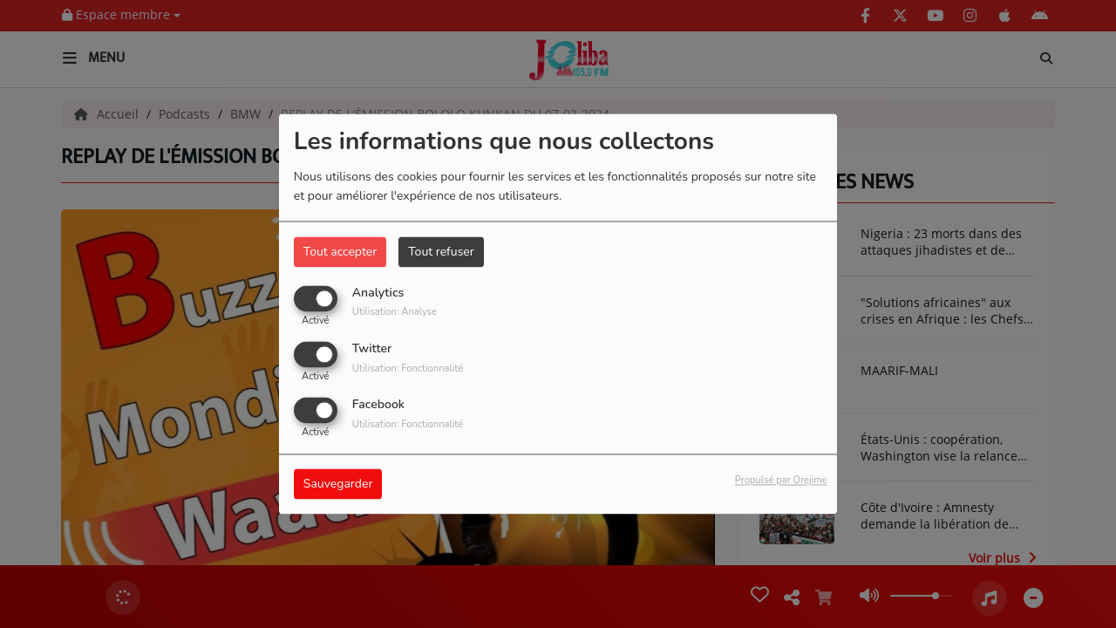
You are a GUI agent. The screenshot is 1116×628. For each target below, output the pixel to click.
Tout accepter (340, 251)
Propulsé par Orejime (781, 481)
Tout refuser (441, 251)
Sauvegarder (338, 484)
